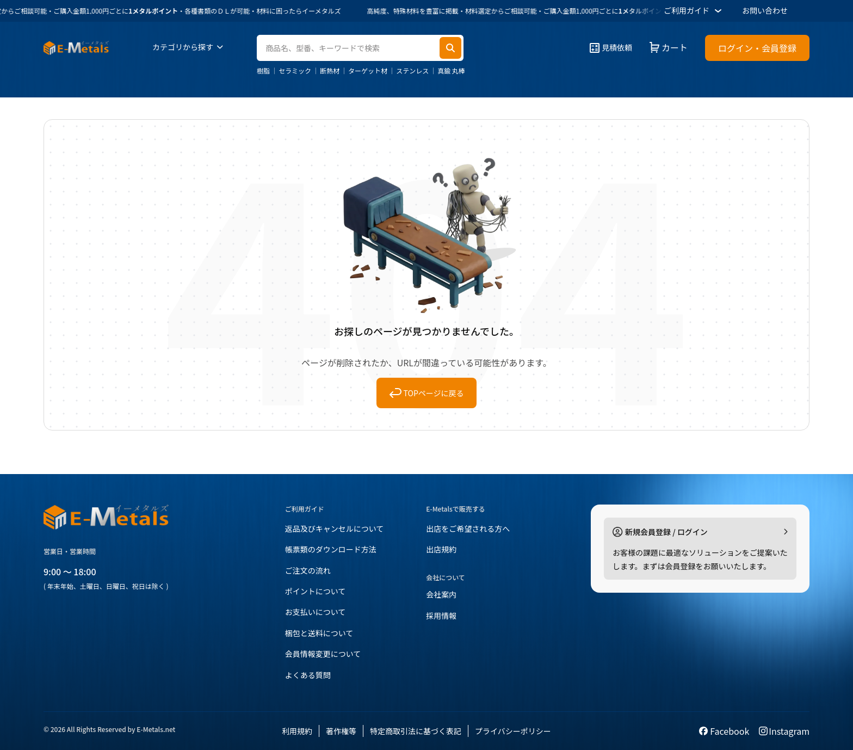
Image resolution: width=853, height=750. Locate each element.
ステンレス (412, 70)
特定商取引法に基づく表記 (415, 731)
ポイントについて (315, 591)
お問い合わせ (765, 10)
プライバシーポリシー (513, 731)
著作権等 (341, 731)
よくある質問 (308, 674)
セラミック (295, 70)
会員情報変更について (323, 653)
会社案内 (441, 594)
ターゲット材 (367, 70)
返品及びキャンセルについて (334, 528)
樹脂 (263, 70)
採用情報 (441, 615)
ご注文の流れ (308, 570)
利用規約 (297, 731)
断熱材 (329, 70)
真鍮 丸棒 (451, 70)
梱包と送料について (319, 633)
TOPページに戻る (427, 393)
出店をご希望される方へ (468, 528)
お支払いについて (315, 611)
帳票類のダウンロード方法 (330, 549)
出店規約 (441, 549)
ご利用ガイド (694, 10)
